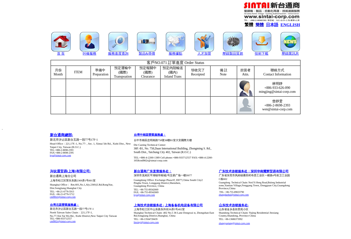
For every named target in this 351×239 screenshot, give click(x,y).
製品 (142, 53)
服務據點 (175, 53)
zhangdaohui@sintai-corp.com (234, 194)
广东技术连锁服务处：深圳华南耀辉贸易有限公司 (254, 171)
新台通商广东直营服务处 (151, 171)
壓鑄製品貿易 (233, 53)
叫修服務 (89, 53)
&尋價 (150, 53)
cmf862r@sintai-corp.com (63, 197)
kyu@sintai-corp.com (60, 155)
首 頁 (61, 53)
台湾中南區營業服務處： (150, 134)
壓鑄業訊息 (290, 53)
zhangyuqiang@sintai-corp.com (234, 223)
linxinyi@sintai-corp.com (146, 222)
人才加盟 (204, 53)
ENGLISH (290, 24)
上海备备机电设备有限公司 (184, 205)
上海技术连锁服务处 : (149, 205)
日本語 (272, 24)
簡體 (259, 24)
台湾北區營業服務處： (64, 205)
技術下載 (261, 53)
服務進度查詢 (118, 53)
